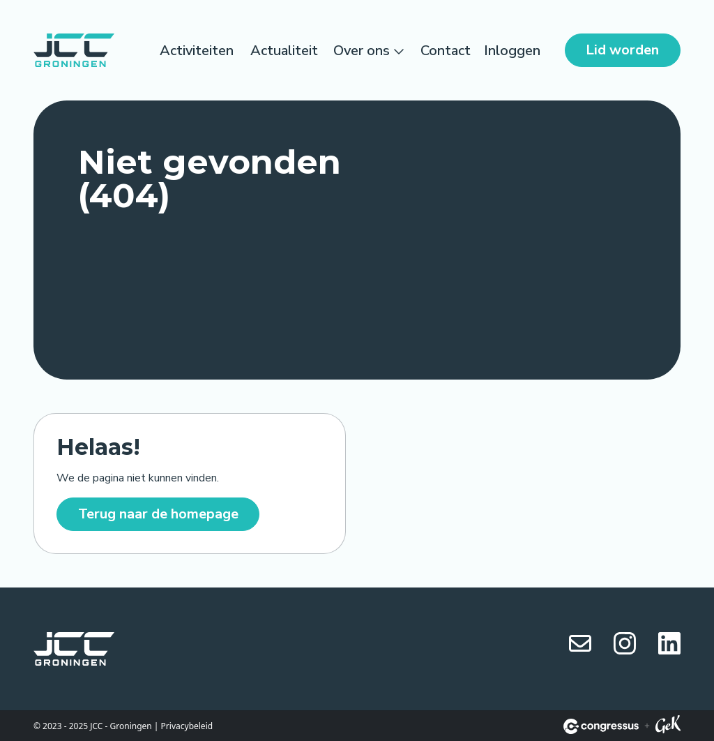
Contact (445, 50)
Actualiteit (284, 50)
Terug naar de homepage (158, 513)
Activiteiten (197, 50)
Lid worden (622, 49)
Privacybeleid (187, 726)
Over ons (361, 50)
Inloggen (512, 50)
